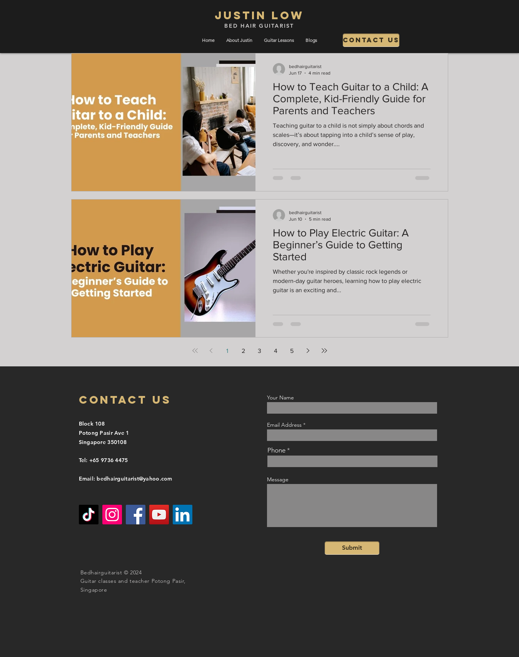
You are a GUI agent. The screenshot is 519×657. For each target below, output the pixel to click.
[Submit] (352, 548)
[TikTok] (88, 514)
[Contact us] (371, 40)
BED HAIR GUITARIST (259, 25)
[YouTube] (159, 514)
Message (278, 479)
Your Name (280, 397)
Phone (276, 450)
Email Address (284, 424)
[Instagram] (112, 514)
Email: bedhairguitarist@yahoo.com (125, 478)
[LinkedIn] (182, 514)
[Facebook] (135, 514)
